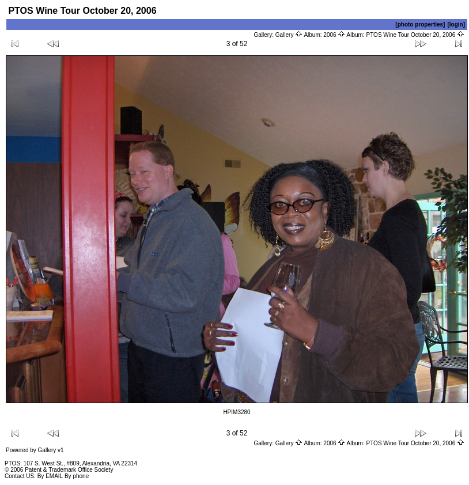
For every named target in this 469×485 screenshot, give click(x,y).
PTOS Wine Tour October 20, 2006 (415, 35)
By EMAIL (50, 476)
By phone (77, 476)
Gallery (288, 35)
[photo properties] (420, 24)
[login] (456, 24)
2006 (334, 35)
